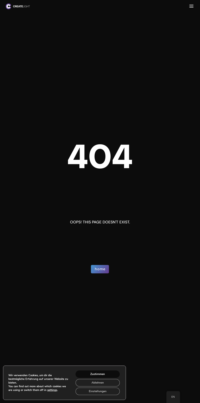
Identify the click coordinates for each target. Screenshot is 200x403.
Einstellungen (97, 391)
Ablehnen (98, 383)
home (100, 269)
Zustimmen (97, 374)
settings (52, 390)
